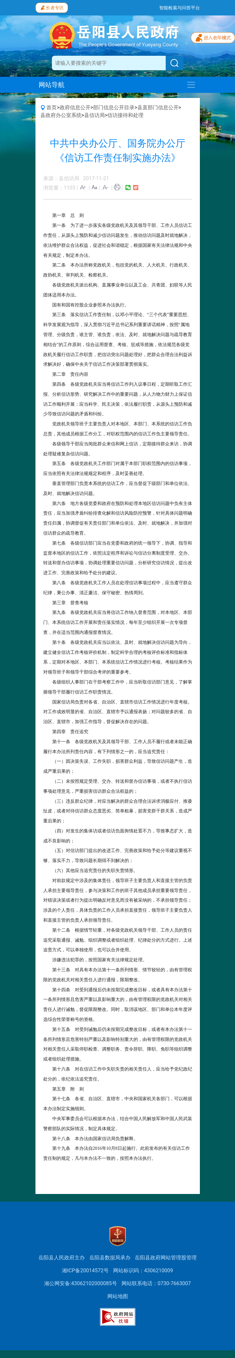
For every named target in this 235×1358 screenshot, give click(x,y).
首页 (51, 107)
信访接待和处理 (125, 115)
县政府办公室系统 (61, 115)
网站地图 (117, 1296)
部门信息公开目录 (113, 107)
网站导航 (51, 85)
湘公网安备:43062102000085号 (80, 1283)
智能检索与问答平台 (179, 7)
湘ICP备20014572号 (85, 1270)
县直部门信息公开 (158, 107)
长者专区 (52, 7)
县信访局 (94, 115)
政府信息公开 (75, 107)
